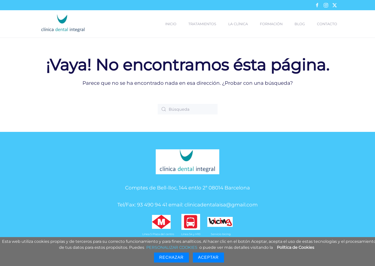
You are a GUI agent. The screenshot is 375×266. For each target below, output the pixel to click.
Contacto (327, 24)
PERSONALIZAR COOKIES (171, 247)
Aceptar (208, 257)
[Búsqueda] (188, 109)
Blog (300, 24)
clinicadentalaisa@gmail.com (221, 205)
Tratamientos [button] (202, 24)
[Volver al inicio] (63, 24)
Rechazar (171, 257)
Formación (271, 24)
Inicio (170, 24)
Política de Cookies (295, 247)
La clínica (238, 24)
